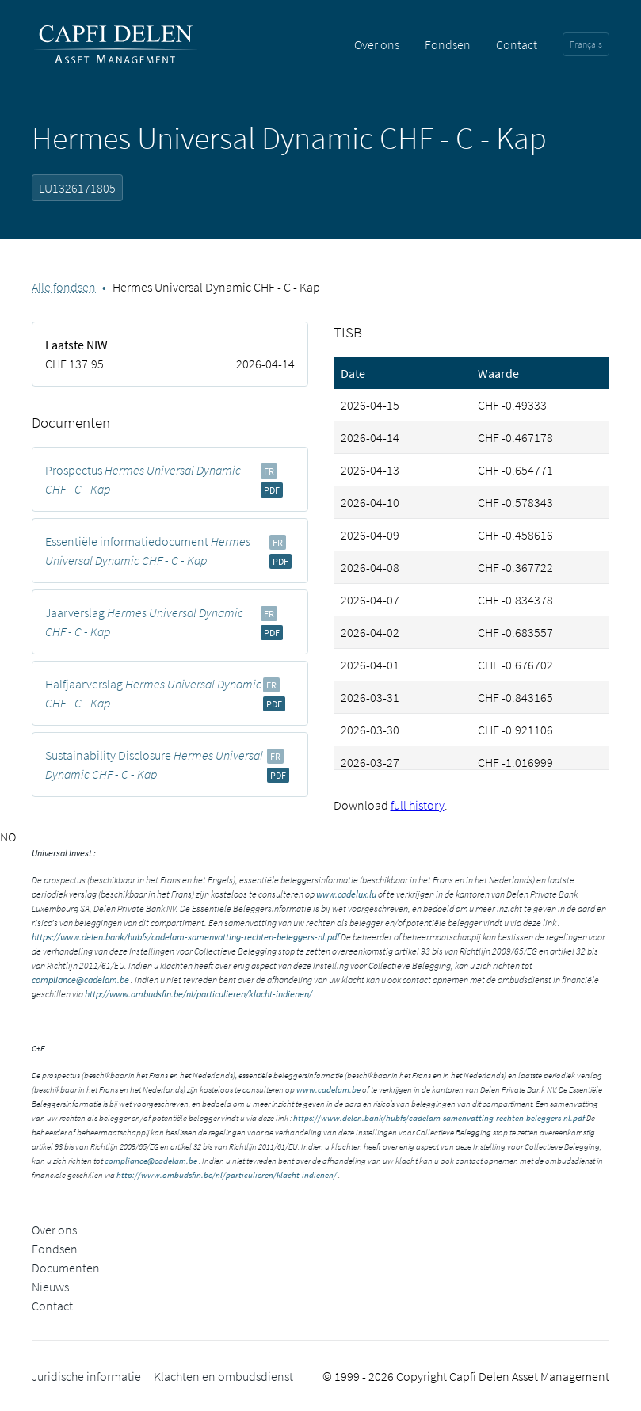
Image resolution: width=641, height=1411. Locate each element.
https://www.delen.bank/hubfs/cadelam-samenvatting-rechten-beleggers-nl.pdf (185, 937)
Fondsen (448, 44)
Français (586, 44)
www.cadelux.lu (346, 894)
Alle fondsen (64, 287)
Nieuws (50, 1287)
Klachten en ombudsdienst (223, 1376)
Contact (516, 44)
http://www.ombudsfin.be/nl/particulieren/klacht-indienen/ (198, 994)
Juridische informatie (86, 1376)
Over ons (376, 44)
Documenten (66, 1268)
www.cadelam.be (328, 1089)
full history (418, 805)
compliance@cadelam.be (80, 980)
